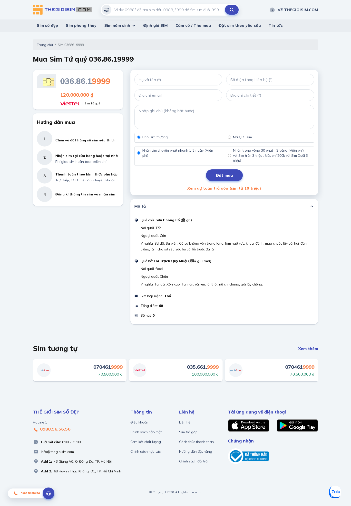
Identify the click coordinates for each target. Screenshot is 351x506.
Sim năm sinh (117, 25)
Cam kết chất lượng (145, 442)
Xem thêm (308, 348)
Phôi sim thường (155, 137)
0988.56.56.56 (51, 429)
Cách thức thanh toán (196, 442)
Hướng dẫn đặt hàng (195, 451)
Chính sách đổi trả (193, 461)
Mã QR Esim (242, 137)
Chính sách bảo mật (146, 432)
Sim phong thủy (81, 25)
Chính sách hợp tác (145, 451)
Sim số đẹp (47, 25)
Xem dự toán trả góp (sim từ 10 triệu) (224, 188)
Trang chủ (45, 45)
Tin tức (276, 25)
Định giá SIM (155, 25)
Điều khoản (139, 422)
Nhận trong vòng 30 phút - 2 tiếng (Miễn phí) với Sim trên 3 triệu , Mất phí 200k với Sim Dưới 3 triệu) (270, 155)
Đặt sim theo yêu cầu (240, 25)
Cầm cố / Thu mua (193, 25)
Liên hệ (184, 422)
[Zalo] (335, 492)
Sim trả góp (188, 432)
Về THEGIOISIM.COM (293, 9)
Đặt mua (224, 175)
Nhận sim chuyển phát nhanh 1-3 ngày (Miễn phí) (177, 153)
